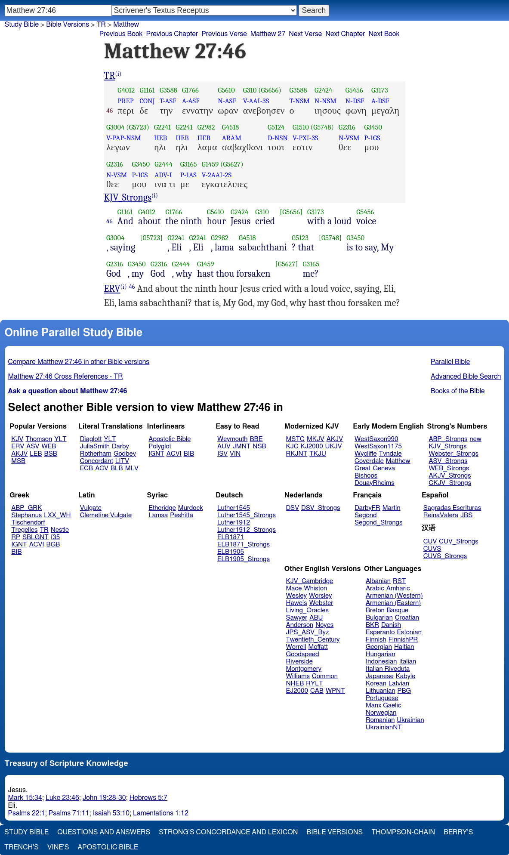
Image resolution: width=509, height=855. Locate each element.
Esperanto (380, 632)
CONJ (146, 101)
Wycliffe (365, 454)
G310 (250, 90)
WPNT (335, 691)
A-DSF (380, 101)
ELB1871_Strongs (243, 544)
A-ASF (191, 101)
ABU (316, 617)
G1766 (190, 90)
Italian (407, 661)
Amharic (398, 588)
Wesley (296, 596)
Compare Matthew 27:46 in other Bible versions (79, 361)
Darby (120, 446)
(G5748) (322, 127)
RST (399, 581)
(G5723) (137, 127)
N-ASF (227, 101)
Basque (398, 610)
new (475, 439)
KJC (292, 446)
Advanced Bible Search (466, 376)
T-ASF (168, 101)
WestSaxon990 (376, 439)
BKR (372, 625)
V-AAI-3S (256, 101)
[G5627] (286, 264)
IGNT (156, 454)
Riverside (299, 661)
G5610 (226, 90)
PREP (125, 101)
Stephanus (26, 515)
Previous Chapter (172, 34)
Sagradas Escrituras (452, 508)
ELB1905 (230, 552)
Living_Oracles (307, 610)
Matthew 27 (268, 34)
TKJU (317, 454)
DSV (292, 508)
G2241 (162, 127)
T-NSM (300, 101)
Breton (375, 610)
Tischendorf (28, 522)
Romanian (380, 720)
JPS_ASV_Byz (307, 632)
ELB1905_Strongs (243, 559)
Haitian (404, 647)
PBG (404, 691)
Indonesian (381, 661)
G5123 (300, 238)
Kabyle (406, 676)
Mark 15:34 (25, 797)
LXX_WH (57, 515)
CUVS (432, 549)
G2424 (324, 90)
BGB (53, 544)
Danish (391, 625)
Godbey (125, 454)
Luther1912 (233, 522)
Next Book (383, 34)
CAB (317, 691)
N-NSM (325, 101)
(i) (118, 73)
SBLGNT (35, 537)
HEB (160, 138)
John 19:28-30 (104, 797)
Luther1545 (233, 508)
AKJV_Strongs (450, 475)
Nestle (60, 530)
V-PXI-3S (305, 138)
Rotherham (95, 454)
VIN (235, 454)
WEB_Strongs (449, 468)
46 (109, 221)
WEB (48, 446)
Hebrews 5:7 (148, 797)
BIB (189, 454)
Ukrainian (410, 720)
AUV (224, 446)
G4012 (126, 90)
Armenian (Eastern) (393, 603)
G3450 (373, 127)
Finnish (376, 639)
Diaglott (91, 439)
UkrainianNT (384, 727)
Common (325, 676)
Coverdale (369, 461)
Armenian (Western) (394, 596)
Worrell (296, 647)
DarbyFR (367, 508)
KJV (17, 439)
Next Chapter (345, 34)
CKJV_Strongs (450, 483)
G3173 (379, 90)
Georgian (379, 647)
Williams (298, 676)
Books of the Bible (458, 391)
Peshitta (181, 515)
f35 (55, 537)
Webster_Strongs (453, 454)
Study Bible (22, 24)
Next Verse (305, 34)
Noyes (324, 625)
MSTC (295, 439)
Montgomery (304, 669)
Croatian (407, 617)
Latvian (399, 683)
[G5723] (151, 238)
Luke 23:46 (62, 797)
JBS (466, 515)
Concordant (96, 461)
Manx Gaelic (383, 705)
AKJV (19, 454)
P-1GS (372, 138)
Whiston (315, 588)
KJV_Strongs (128, 197)
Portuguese (382, 698)
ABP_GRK (26, 508)
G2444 (163, 164)
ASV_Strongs (448, 461)
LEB (36, 454)
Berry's (458, 832)
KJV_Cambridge (309, 581)
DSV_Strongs (320, 508)
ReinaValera (440, 515)
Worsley (320, 596)
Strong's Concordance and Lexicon (228, 832)
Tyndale (390, 454)
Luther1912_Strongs (246, 530)
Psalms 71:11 (69, 813)
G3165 (188, 164)
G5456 (354, 90)
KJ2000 (312, 446)
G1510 (301, 127)
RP (15, 537)
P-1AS (188, 175)
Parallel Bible (450, 361)
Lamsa (158, 515)
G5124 (276, 127)
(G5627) (232, 164)
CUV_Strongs (458, 541)
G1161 (146, 90)
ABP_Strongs (448, 439)
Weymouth (232, 439)
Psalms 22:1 (26, 813)
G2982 (206, 127)
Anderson (300, 625)
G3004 (115, 127)
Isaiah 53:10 (111, 813)
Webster (321, 603)
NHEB (295, 683)
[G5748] (330, 238)
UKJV (333, 446)
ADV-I (163, 175)
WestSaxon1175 (378, 446)
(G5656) (269, 90)
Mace (294, 588)
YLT (60, 439)
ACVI (174, 454)
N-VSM (349, 138)
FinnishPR (403, 639)
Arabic (375, 588)
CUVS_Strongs (445, 556)
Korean (376, 683)
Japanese (380, 676)
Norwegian (381, 713)
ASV (32, 446)
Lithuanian (380, 691)
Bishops (366, 475)
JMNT (242, 446)
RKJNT (297, 454)
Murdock (190, 508)
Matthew (398, 461)
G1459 (210, 164)
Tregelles (24, 530)
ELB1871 (230, 537)
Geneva (384, 468)
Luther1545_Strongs (246, 515)
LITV (122, 461)
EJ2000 (297, 691)
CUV (430, 541)
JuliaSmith (95, 446)
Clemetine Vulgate (106, 515)
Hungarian (380, 654)
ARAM (231, 138)
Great (362, 468)
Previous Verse (224, 34)
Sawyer (297, 617)
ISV (222, 454)
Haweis (296, 603)
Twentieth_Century (313, 639)
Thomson (38, 439)
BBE (256, 439)
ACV (101, 468)
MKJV (315, 439)
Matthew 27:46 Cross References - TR (65, 376)
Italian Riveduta (388, 669)
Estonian (409, 632)
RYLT (314, 683)
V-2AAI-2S (216, 175)
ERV (112, 288)
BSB (50, 454)
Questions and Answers (103, 832)
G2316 (347, 127)
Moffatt (318, 647)
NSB (259, 446)
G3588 (168, 90)
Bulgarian (379, 617)
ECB (86, 468)
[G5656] (291, 212)
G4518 (230, 127)
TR (109, 75)
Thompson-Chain (403, 832)
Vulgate (91, 508)
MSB (18, 461)
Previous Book (121, 34)
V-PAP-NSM (123, 138)
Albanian (378, 581)
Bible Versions (67, 24)
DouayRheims (375, 483)
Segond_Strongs (378, 522)
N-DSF (355, 101)
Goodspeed (302, 654)
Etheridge (162, 508)
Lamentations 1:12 (160, 813)
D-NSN (278, 138)
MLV (132, 468)
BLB (117, 468)
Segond (365, 515)
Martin (392, 508)
